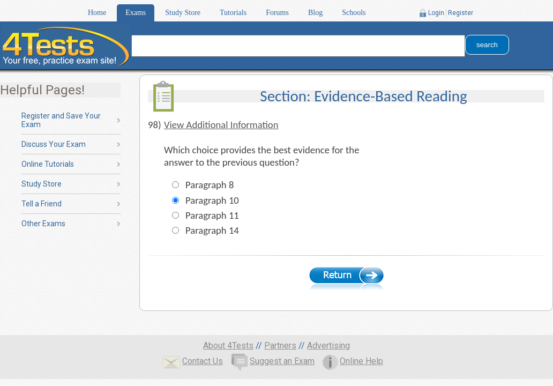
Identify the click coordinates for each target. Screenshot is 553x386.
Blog (315, 13)
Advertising (328, 345)
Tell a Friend (41, 203)
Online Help (353, 361)
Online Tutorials (47, 164)
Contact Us (192, 361)
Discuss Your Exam (53, 144)
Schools (353, 13)
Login (436, 13)
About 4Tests (228, 345)
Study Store (182, 13)
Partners (280, 345)
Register (460, 13)
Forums (277, 13)
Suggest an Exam (273, 361)
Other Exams (43, 223)
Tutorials (233, 13)
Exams (135, 13)
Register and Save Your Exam (61, 120)
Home (97, 13)
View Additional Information (221, 124)
